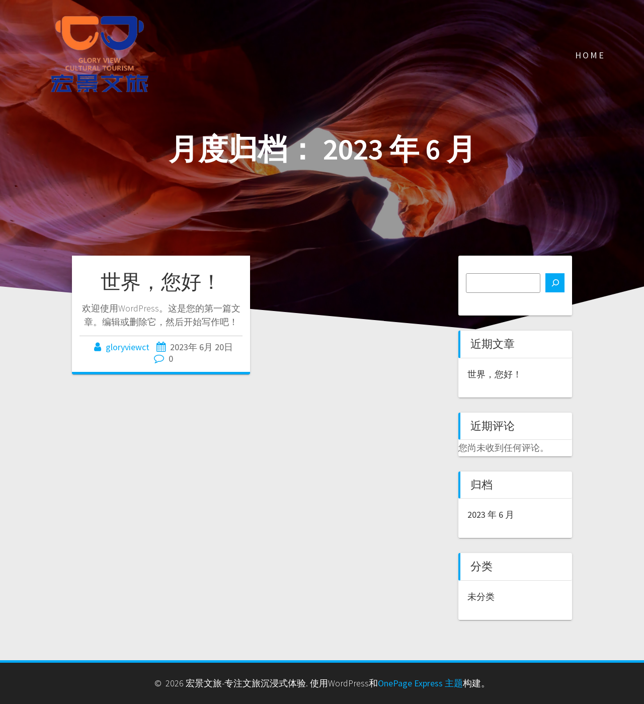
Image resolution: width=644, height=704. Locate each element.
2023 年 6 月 (490, 514)
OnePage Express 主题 (420, 683)
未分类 (481, 596)
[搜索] (555, 282)
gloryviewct (127, 347)
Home (590, 55)
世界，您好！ (161, 281)
